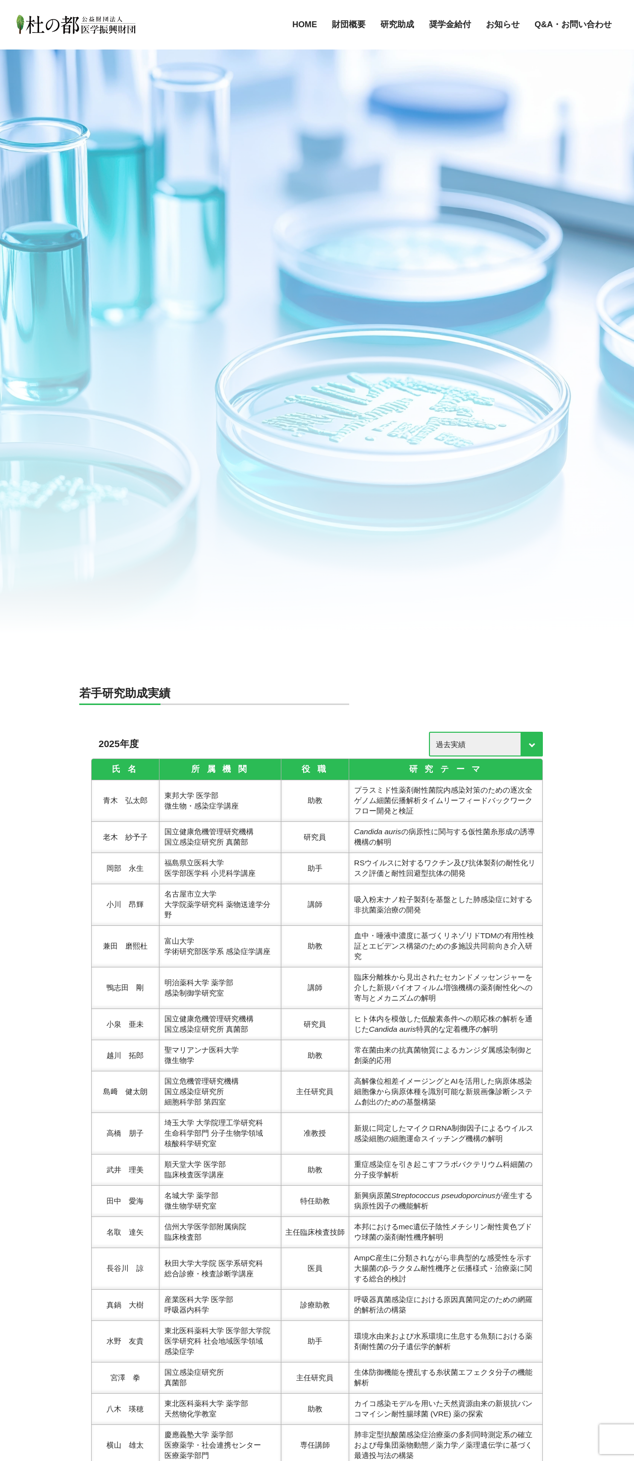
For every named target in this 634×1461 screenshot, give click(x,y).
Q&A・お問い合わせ (573, 24)
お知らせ (503, 24)
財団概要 (349, 24)
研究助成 (397, 24)
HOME (304, 24)
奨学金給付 (450, 24)
